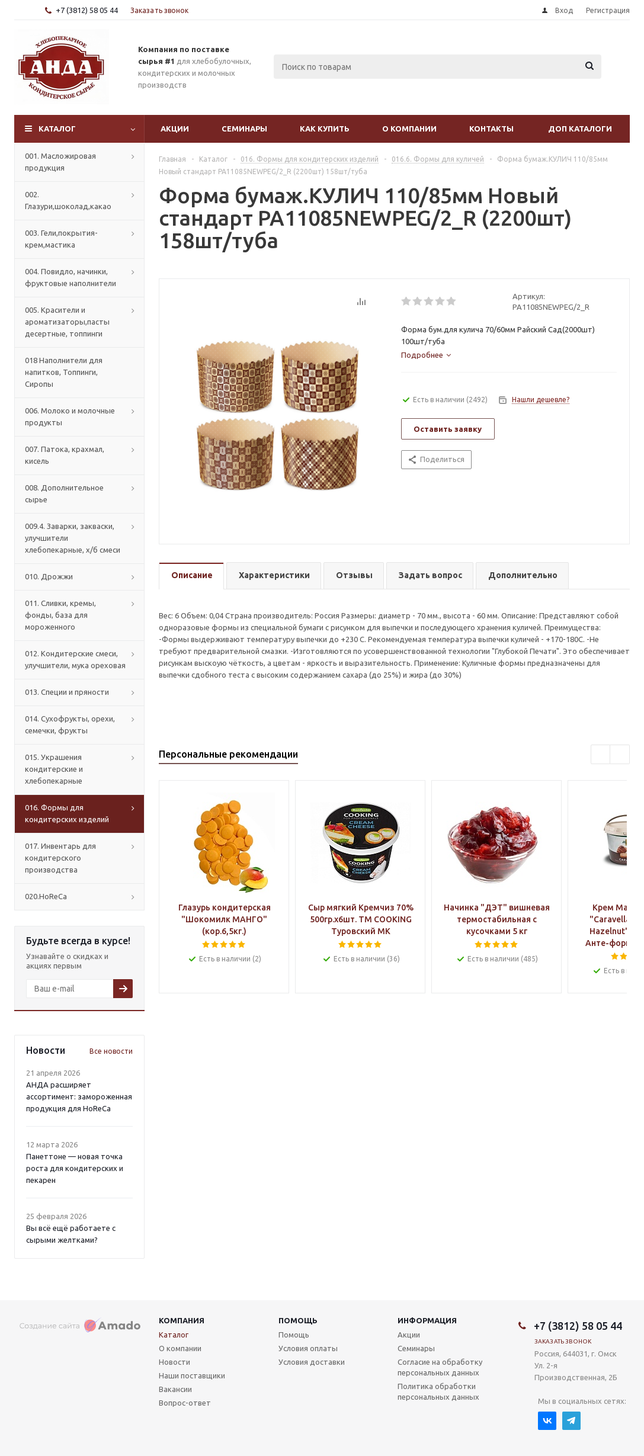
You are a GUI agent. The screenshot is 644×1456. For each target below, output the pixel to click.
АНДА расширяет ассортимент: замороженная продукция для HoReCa (79, 1096)
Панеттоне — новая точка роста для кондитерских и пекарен (74, 1168)
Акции (175, 128)
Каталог (57, 128)
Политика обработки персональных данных (438, 1391)
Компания (181, 1320)
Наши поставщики (192, 1375)
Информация (427, 1320)
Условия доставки (311, 1362)
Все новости (111, 1051)
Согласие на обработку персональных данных (440, 1367)
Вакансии (175, 1389)
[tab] (426, 355)
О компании (409, 128)
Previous (601, 755)
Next (620, 755)
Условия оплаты (308, 1348)
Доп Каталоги (580, 128)
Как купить (325, 128)
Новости (174, 1362)
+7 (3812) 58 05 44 (87, 10)
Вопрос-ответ (185, 1403)
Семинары (244, 128)
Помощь (298, 1320)
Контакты (491, 128)
